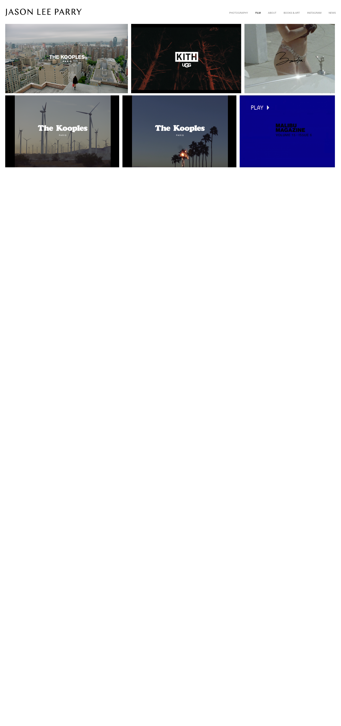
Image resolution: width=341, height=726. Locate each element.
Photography (238, 12)
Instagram (314, 12)
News (332, 12)
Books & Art (292, 12)
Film (258, 12)
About (272, 12)
